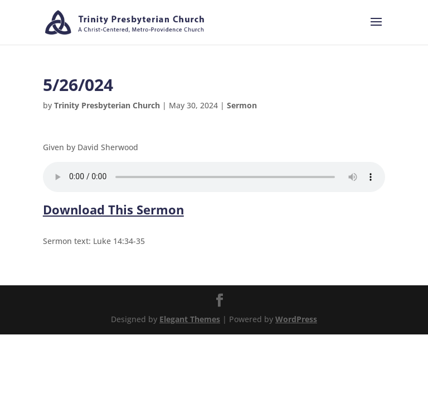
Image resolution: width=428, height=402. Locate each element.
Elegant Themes (189, 319)
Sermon (242, 105)
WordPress (296, 319)
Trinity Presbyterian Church (107, 105)
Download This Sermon (113, 209)
